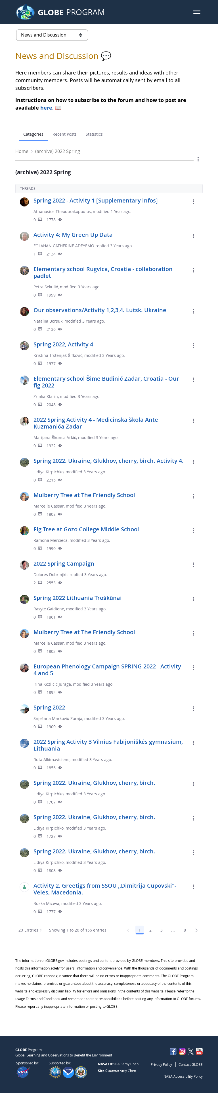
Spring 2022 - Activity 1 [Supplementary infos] (95, 200)
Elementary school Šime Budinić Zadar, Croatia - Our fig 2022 (106, 382)
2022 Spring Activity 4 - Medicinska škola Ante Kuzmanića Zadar (95, 423)
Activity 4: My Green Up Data (73, 234)
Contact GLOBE (191, 1064)
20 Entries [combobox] (32, 930)
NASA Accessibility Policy (183, 1076)
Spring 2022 (49, 707)
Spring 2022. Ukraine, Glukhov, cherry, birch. (94, 783)
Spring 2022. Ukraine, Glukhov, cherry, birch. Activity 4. (108, 461)
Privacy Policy (161, 1064)
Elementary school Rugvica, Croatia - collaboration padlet (103, 272)
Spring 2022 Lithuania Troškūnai (77, 598)
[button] (196, 11)
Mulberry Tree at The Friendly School (84, 495)
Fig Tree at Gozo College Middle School (86, 529)
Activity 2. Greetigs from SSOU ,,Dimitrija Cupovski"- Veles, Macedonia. (104, 889)
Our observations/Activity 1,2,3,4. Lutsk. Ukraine (99, 310)
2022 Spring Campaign (63, 563)
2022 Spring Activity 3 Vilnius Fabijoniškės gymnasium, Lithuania (108, 745)
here (46, 107)
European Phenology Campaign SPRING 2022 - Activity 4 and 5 (107, 669)
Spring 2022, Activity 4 (63, 344)
